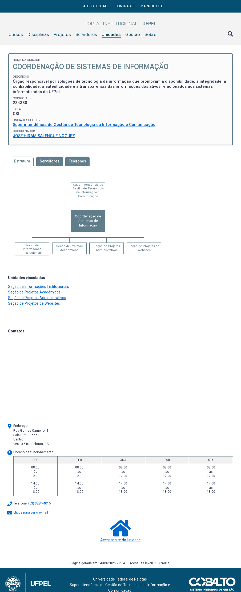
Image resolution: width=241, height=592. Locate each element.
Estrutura (22, 161)
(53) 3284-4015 (39, 504)
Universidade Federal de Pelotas (120, 579)
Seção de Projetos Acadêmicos (69, 248)
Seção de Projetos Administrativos (107, 248)
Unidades (111, 34)
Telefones (77, 161)
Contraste (125, 6)
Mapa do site (151, 6)
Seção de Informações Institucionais (32, 249)
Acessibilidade (96, 6)
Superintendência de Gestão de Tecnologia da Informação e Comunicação (84, 124)
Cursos (16, 34)
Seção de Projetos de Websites (143, 248)
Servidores (86, 34)
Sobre (150, 34)
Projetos (62, 34)
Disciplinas (38, 34)
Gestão (132, 34)
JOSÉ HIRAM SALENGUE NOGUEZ (44, 135)
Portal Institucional (120, 23)
